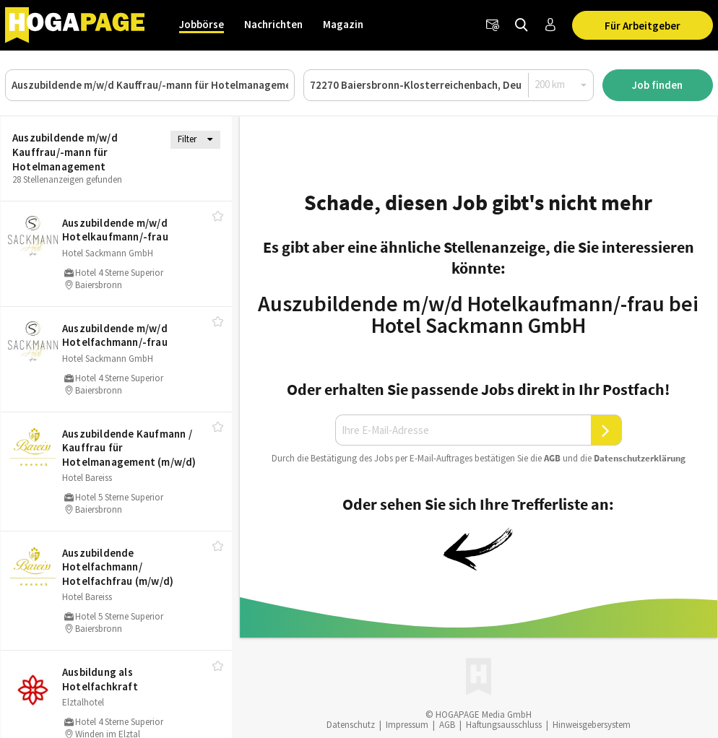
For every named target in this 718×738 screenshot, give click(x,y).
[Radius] (561, 84)
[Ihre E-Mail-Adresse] (463, 430)
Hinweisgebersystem (592, 725)
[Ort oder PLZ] (448, 85)
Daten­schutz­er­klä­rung (639, 458)
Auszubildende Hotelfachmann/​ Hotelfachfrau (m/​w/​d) (117, 567)
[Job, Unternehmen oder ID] (150, 85)
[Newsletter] (492, 25)
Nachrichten (273, 24)
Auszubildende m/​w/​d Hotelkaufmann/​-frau (115, 230)
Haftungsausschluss (504, 725)
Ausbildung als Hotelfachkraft (100, 679)
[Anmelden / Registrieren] (550, 25)
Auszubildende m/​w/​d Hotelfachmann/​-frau (115, 335)
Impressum (407, 725)
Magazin (343, 24)
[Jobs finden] (521, 25)
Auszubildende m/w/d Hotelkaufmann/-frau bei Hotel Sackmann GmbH (478, 314)
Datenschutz (350, 725)
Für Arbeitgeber (642, 25)
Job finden (657, 85)
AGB (552, 458)
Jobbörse (201, 24)
